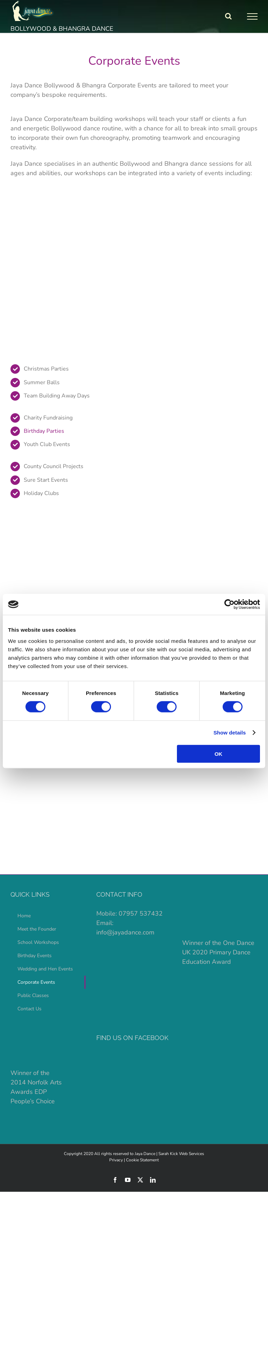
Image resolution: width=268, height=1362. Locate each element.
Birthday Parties (44, 431)
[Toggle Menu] (252, 16)
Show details (230, 733)
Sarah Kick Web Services (181, 1153)
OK (219, 754)
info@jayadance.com (125, 932)
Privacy (116, 1160)
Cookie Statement (142, 1160)
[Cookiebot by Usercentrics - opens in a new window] (229, 604)
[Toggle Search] (228, 16)
